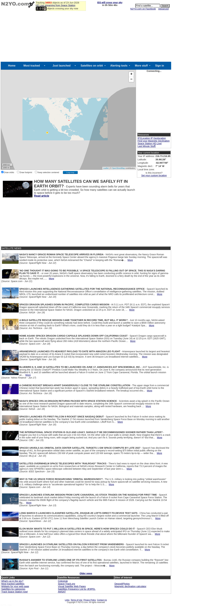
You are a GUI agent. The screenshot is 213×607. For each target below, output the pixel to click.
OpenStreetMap (118, 168)
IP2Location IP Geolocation (152, 138)
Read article (41, 195)
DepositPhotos (122, 583)
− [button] (131, 79)
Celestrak (63, 581)
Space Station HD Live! (150, 143)
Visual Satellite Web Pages (72, 586)
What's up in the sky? (12, 581)
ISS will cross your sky (109, 2)
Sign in (159, 65)
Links (67, 600)
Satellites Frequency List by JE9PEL (77, 589)
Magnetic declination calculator (130, 586)
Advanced (163, 8)
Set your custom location (154, 175)
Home (11, 65)
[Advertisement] (86, 36)
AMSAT (62, 591)
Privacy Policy (90, 600)
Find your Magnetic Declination (154, 141)
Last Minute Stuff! (147, 146)
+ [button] (131, 74)
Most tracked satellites (12, 583)
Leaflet (106, 168)
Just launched (62, 65)
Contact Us (102, 600)
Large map (70, 172)
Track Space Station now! (14, 591)
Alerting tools (118, 65)
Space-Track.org (66, 583)
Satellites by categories (13, 589)
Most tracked (31, 65)
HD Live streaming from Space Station (55, 5)
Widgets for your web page (15, 586)
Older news (86, 573)
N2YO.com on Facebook (143, 8)
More (130, 260)
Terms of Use (76, 600)
